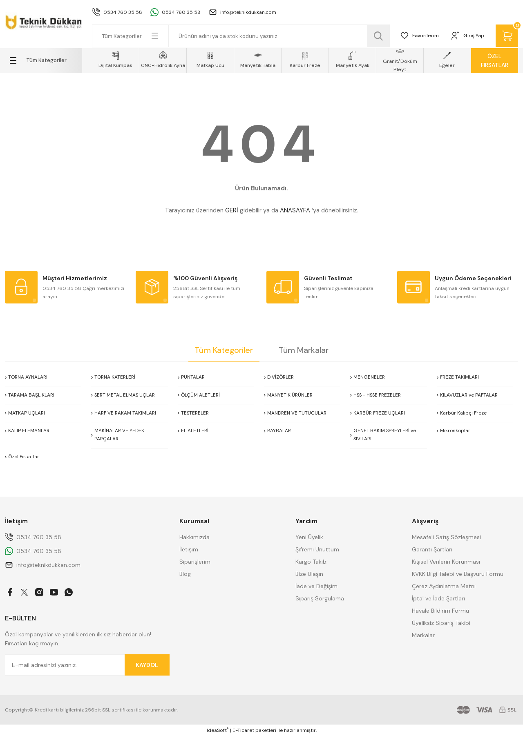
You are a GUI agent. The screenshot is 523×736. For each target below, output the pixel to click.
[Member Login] (467, 36)
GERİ (231, 210)
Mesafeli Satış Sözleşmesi (446, 537)
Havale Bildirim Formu (440, 610)
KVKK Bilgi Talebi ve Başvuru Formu (457, 574)
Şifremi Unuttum (317, 549)
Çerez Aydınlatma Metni (444, 586)
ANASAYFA (295, 210)
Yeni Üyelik (309, 537)
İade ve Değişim (316, 586)
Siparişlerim (194, 561)
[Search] (278, 36)
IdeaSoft (217, 730)
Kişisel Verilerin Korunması (446, 561)
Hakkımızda (194, 537)
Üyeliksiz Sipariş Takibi (441, 623)
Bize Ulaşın (309, 574)
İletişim (188, 549)
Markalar (423, 635)
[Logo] (43, 21)
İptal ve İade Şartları (438, 598)
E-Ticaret (243, 730)
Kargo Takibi (311, 561)
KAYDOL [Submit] (147, 665)
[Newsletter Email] (87, 665)
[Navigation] (43, 60)
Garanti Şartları (432, 549)
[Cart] (506, 36)
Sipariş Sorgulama (319, 598)
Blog (185, 574)
